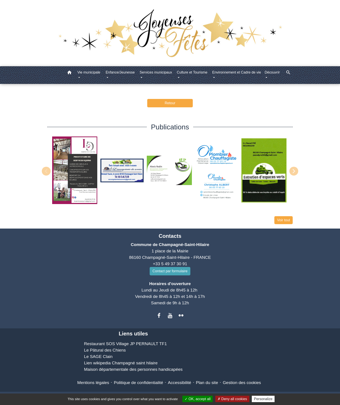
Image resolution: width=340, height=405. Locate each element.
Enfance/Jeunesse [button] (120, 72)
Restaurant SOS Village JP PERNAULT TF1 (125, 343)
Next (293, 171)
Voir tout (283, 220)
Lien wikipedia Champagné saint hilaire (121, 363)
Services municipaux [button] (156, 72)
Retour (170, 103)
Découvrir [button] (272, 72)
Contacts (170, 236)
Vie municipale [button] (88, 72)
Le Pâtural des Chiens (105, 350)
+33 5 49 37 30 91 (170, 263)
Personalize (263, 399)
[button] (69, 73)
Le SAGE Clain (98, 356)
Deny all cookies (232, 399)
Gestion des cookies (242, 382)
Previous (46, 171)
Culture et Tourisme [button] (192, 72)
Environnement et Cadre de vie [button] (236, 72)
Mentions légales (93, 382)
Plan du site (207, 382)
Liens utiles (133, 334)
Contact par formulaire (170, 271)
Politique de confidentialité (138, 382)
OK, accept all (197, 399)
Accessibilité (179, 382)
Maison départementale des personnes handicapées (133, 369)
